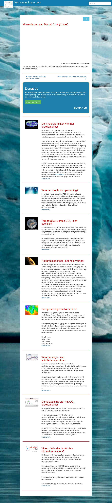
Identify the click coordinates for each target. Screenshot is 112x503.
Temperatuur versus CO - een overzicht (60, 222)
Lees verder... (46, 179)
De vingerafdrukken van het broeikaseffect (58, 125)
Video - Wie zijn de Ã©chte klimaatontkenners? (57, 450)
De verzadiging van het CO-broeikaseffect (58, 403)
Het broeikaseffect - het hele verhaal (63, 260)
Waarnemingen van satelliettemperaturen (54, 359)
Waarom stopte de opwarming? (60, 190)
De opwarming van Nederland (59, 309)
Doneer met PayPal (33, 102)
